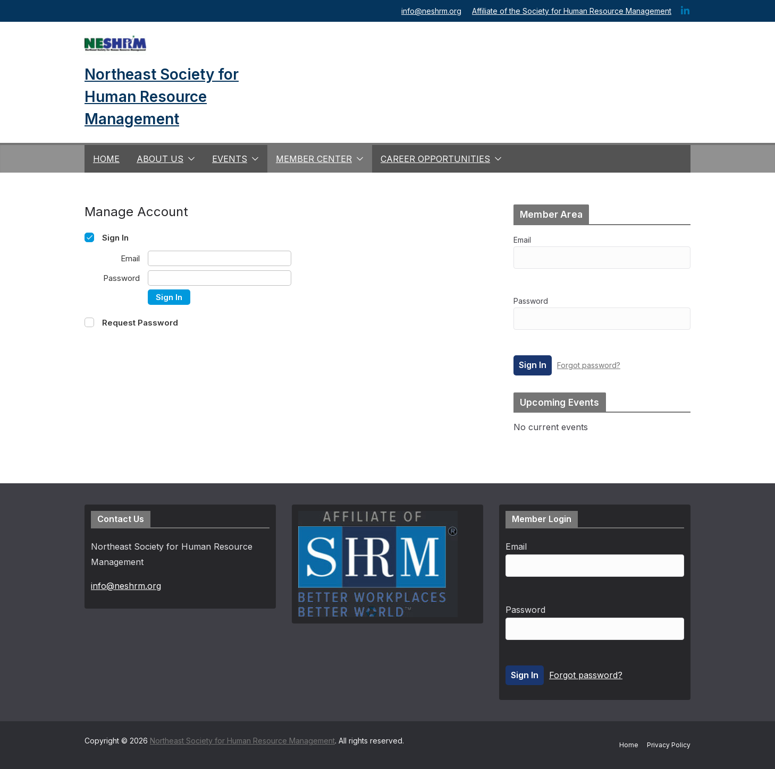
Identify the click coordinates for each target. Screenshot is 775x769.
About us (160, 158)
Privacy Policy (668, 745)
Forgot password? (588, 365)
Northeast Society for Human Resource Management (162, 96)
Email (522, 239)
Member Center (314, 158)
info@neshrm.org (431, 10)
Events (229, 158)
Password (530, 300)
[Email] (219, 258)
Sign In (169, 297)
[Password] (219, 278)
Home (106, 158)
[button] (189, 158)
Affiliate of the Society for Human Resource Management (571, 10)
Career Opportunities (435, 158)
